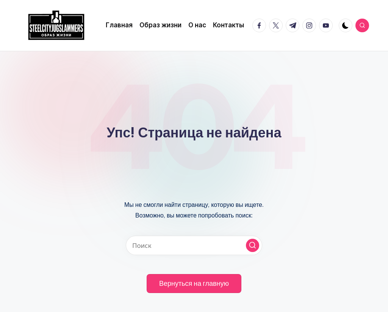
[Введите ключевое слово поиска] (194, 245)
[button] (252, 245)
